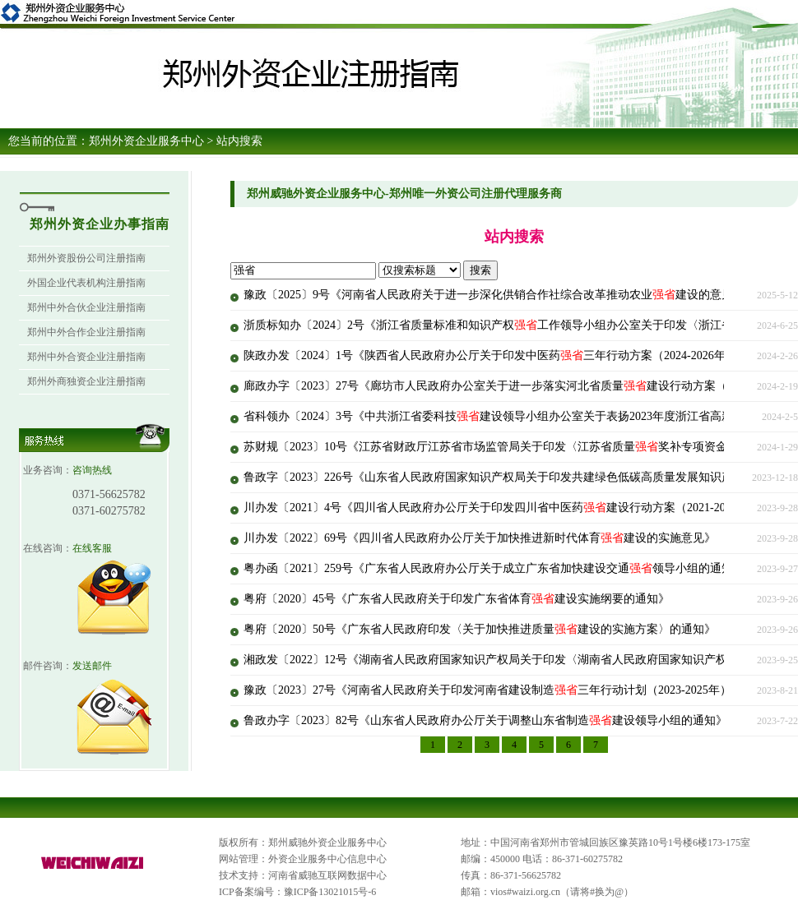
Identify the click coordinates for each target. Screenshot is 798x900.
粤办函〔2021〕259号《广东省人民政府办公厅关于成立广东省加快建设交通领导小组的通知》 (494, 568)
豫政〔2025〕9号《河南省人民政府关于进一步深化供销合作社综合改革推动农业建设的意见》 (494, 294)
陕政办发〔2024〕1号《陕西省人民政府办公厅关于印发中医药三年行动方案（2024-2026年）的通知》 (513, 355)
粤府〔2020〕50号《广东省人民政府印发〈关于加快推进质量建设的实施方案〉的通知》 (480, 629)
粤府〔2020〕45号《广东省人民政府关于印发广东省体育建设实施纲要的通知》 (457, 599)
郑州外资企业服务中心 (146, 141)
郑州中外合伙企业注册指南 (86, 307)
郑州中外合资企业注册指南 (86, 356)
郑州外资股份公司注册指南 (86, 258)
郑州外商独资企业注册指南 (86, 381)
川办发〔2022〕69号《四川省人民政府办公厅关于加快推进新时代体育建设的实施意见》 (480, 538)
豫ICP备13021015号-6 (330, 892)
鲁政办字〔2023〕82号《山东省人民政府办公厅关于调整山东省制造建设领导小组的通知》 (485, 720)
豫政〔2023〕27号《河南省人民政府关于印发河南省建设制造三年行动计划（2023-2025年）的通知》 (510, 690)
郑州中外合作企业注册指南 (86, 332)
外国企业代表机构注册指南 (86, 282)
